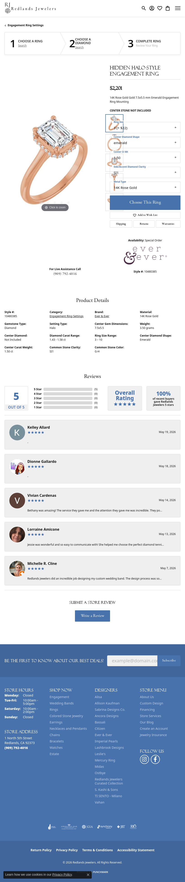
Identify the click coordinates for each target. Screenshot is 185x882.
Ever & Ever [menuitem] (103, 735)
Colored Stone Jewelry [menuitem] (66, 716)
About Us (147, 697)
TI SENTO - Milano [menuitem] (108, 796)
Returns (144, 224)
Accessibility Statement (135, 850)
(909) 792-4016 (65, 274)
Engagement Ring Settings (25, 25)
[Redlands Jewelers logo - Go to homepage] (30, 8)
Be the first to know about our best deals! (54, 661)
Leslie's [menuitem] (100, 754)
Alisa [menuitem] (98, 697)
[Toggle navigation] (178, 8)
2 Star (38, 403)
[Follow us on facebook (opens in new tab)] (155, 759)
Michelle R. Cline (42, 563)
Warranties (168, 224)
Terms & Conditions (97, 850)
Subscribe (169, 660)
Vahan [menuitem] (99, 802)
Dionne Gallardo (41, 461)
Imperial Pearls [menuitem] (106, 741)
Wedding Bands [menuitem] (62, 703)
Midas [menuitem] (99, 766)
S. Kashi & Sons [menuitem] (106, 789)
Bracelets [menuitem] (57, 741)
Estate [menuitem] (54, 754)
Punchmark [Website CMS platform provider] (100, 872)
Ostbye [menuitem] (100, 773)
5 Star (38, 389)
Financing (147, 709)
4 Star (38, 394)
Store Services (150, 716)
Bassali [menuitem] (100, 722)
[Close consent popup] (88, 874)
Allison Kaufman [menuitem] (107, 703)
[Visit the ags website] (69, 826)
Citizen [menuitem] (100, 728)
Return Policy (41, 850)
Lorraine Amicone (43, 529)
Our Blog (147, 722)
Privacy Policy (67, 850)
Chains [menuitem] (55, 735)
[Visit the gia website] (87, 826)
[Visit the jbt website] (121, 826)
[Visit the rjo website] (133, 826)
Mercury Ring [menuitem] (105, 760)
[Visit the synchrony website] (104, 826)
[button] (144, 8)
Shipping (121, 224)
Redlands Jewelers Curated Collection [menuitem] (109, 781)
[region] (55, 162)
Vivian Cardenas (41, 495)
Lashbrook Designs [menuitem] (109, 747)
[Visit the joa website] (52, 826)
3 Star (38, 398)
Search (22, 45)
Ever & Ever (102, 316)
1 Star (38, 407)
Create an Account (154, 728)
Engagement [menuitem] (59, 697)
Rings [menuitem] (54, 709)
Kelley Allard (38, 427)
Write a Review (92, 615)
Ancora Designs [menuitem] (107, 716)
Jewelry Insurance (153, 735)
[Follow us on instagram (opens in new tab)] (144, 759)
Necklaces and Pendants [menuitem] (68, 728)
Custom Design (151, 703)
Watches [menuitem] (56, 747)
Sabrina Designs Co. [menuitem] (110, 709)
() (96, 389)
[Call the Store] (16, 748)
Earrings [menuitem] (56, 722)
